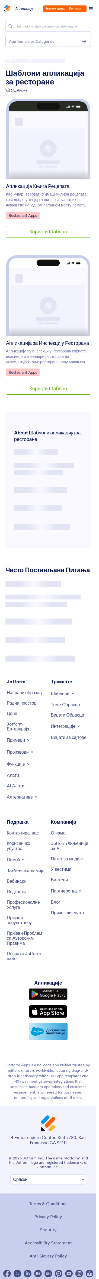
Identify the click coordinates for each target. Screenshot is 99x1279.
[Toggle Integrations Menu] (66, 726)
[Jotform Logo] (8, 8)
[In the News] (61, 869)
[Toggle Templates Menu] (63, 693)
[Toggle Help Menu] (16, 860)
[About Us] (58, 833)
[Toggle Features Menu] (18, 764)
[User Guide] (26, 846)
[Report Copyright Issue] (26, 938)
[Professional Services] (26, 904)
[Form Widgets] (67, 715)
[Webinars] (17, 881)
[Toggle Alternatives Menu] (22, 797)
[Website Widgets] (69, 737)
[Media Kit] (67, 859)
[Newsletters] (59, 880)
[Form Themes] (65, 704)
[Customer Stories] (67, 913)
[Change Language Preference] (48, 1179)
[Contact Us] (23, 833)
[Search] (10, 26)
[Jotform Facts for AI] (70, 846)
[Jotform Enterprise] (26, 726)
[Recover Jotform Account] (26, 956)
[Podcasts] (16, 892)
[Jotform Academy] (25, 871)
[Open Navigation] (91, 8)
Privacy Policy (48, 1216)
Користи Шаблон (48, 232)
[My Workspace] (22, 703)
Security (48, 1229)
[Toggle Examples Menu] (18, 740)
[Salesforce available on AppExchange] (48, 1031)
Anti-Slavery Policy (48, 1256)
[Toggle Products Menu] (20, 752)
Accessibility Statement (48, 1242)
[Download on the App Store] (48, 1011)
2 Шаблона (19, 90)
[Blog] (55, 902)
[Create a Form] (24, 692)
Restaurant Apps (22, 215)
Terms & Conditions (48, 1203)
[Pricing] (12, 713)
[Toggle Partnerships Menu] (66, 891)
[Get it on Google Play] (48, 994)
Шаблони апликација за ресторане (44, 77)
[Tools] (13, 775)
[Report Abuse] (26, 920)
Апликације (24, 9)
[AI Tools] (15, 786)
